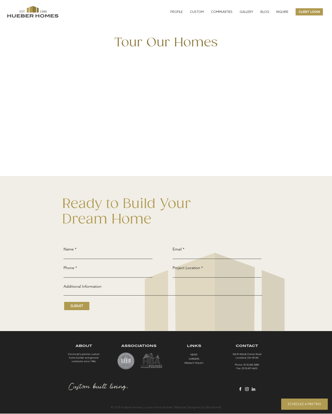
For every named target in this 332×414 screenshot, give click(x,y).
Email (177, 249)
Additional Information (82, 286)
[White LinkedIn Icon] (253, 389)
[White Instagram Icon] (246, 389)
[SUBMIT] (76, 306)
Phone (69, 268)
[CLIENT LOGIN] (309, 11)
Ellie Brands (213, 407)
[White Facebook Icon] (240, 389)
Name (69, 249)
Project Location (186, 268)
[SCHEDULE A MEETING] (304, 404)
